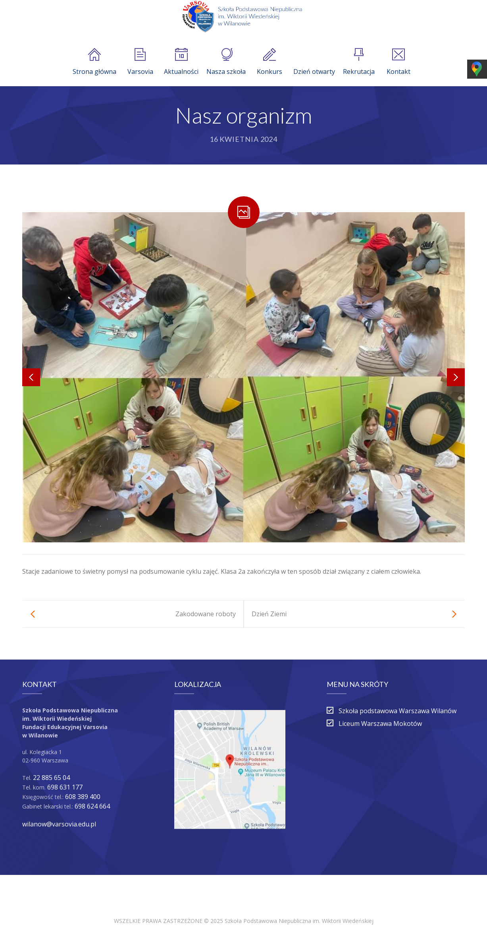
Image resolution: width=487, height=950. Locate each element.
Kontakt (398, 62)
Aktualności (181, 62)
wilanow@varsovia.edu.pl (59, 824)
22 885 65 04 (51, 777)
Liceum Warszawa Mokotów (380, 723)
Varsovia (140, 62)
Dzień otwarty (314, 62)
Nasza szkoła (226, 62)
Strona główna (94, 62)
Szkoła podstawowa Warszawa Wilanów (397, 710)
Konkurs (269, 62)
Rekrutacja (359, 62)
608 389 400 (82, 796)
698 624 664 (92, 806)
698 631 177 (65, 787)
